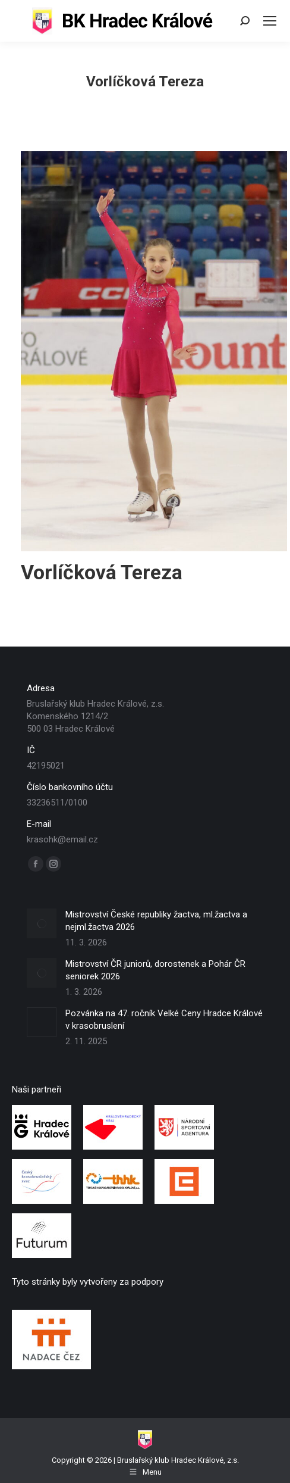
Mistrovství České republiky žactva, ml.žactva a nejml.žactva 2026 (156, 920)
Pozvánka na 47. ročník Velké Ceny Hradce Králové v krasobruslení (164, 1019)
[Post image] (41, 923)
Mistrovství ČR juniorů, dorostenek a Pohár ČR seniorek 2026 (155, 970)
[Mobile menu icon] (269, 21)
